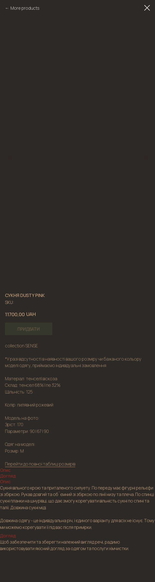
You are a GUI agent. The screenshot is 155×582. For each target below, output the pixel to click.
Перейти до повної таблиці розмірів (40, 464)
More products (25, 8)
